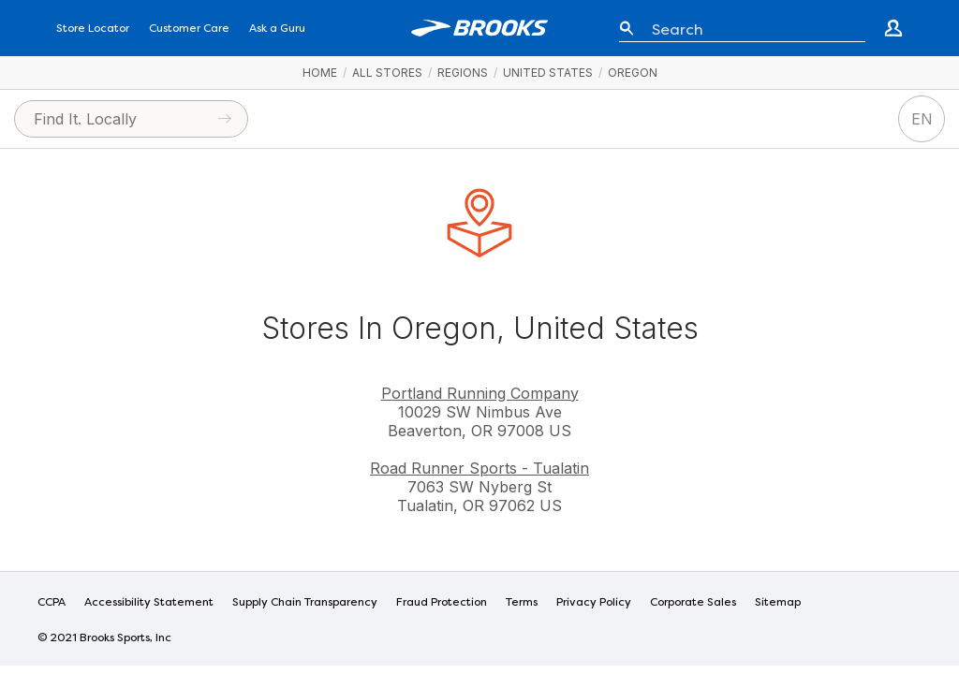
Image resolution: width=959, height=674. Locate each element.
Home (319, 73)
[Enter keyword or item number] (751, 28)
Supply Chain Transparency (304, 602)
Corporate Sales (693, 602)
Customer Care (189, 29)
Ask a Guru (277, 29)
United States (548, 73)
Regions (462, 73)
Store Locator (92, 29)
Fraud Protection (441, 602)
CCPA (51, 602)
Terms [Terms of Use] (522, 602)
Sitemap (778, 602)
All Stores (387, 73)
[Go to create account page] (893, 28)
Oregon (632, 73)
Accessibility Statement (149, 602)
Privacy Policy (593, 602)
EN (922, 119)
